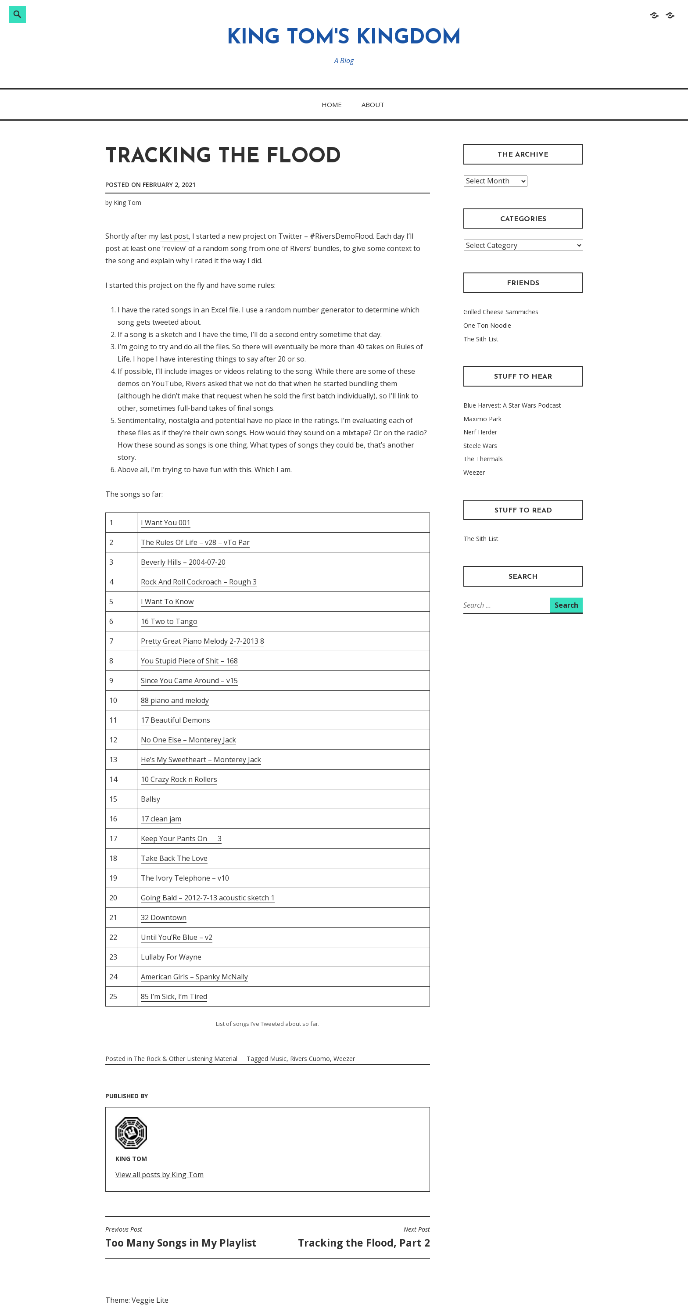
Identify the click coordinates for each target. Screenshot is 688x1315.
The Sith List (480, 339)
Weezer (344, 1058)
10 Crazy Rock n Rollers (179, 779)
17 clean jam (161, 819)
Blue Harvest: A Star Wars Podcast (512, 405)
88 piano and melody (175, 700)
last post (174, 236)
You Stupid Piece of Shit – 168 (189, 661)
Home (332, 104)
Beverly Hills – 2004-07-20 (183, 562)
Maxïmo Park (482, 419)
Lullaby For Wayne (171, 957)
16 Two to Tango (169, 621)
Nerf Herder (480, 432)
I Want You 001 (165, 522)
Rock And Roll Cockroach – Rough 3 (199, 582)
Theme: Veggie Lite (136, 1300)
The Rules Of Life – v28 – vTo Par (195, 542)
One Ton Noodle (487, 325)
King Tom (127, 202)
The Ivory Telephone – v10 (185, 878)
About (373, 104)
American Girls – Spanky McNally (194, 977)
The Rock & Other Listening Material (185, 1058)
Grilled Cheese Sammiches (500, 312)
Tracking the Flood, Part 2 (364, 1237)
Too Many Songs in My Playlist (181, 1237)
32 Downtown (163, 917)
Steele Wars (480, 445)
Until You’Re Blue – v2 (176, 937)
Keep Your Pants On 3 (181, 838)
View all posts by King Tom (159, 1174)
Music (278, 1058)
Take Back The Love (174, 858)
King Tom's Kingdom (344, 38)
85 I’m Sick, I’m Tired (174, 996)
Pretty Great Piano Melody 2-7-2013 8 (202, 641)
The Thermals (483, 459)
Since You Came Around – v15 (189, 680)
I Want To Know (167, 601)
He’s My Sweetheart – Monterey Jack (201, 759)
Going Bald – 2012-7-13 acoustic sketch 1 (208, 898)
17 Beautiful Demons (175, 720)
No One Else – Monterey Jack (188, 740)
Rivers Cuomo (310, 1058)
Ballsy (150, 799)
